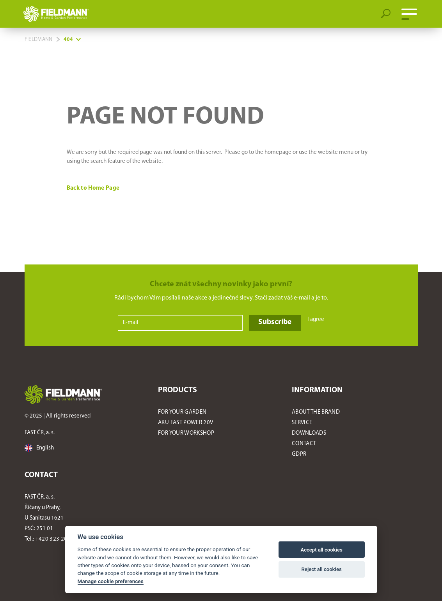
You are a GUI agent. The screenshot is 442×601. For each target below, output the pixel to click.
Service (302, 423)
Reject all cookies (322, 569)
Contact (304, 444)
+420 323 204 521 (58, 539)
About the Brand (316, 412)
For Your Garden (182, 412)
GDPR (299, 454)
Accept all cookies (321, 550)
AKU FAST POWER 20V (185, 423)
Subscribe (274, 322)
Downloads (309, 433)
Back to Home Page (94, 188)
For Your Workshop (186, 433)
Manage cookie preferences (111, 581)
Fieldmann (39, 39)
